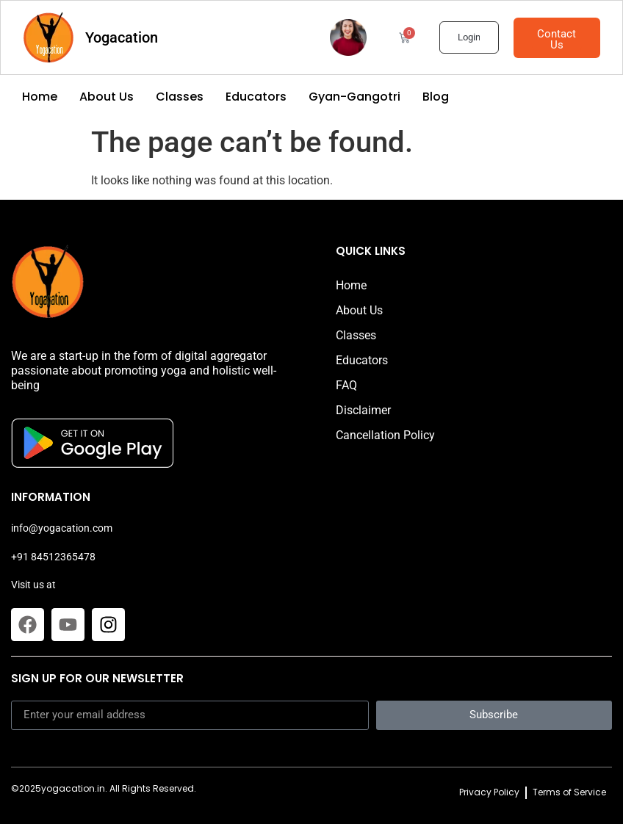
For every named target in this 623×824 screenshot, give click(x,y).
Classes (180, 97)
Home (39, 97)
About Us (106, 97)
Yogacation (121, 37)
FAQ (346, 385)
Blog (435, 97)
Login (468, 37)
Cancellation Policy (385, 435)
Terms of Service (569, 792)
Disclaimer (363, 410)
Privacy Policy (489, 792)
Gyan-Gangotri (354, 97)
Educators (256, 97)
